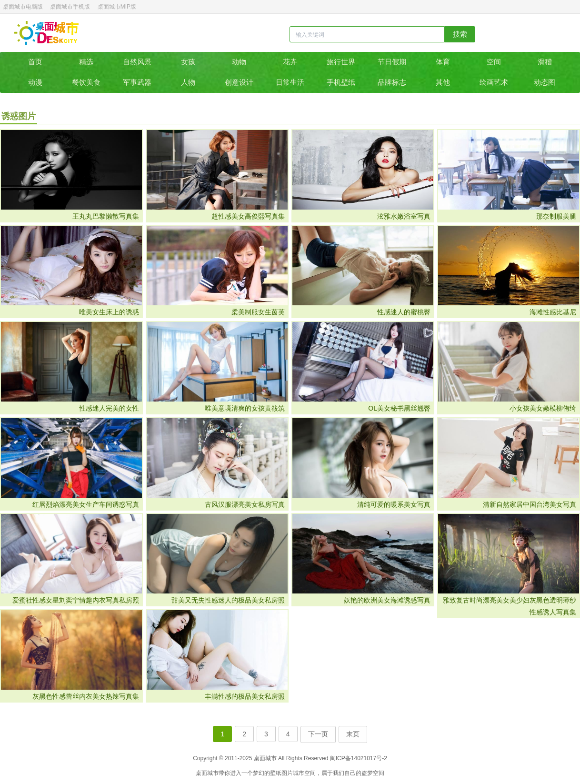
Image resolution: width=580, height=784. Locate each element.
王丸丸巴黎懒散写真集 (105, 216)
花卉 (290, 62)
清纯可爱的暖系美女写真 (393, 504)
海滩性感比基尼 (553, 312)
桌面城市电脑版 (23, 6)
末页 (353, 734)
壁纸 (275, 773)
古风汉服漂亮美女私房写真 (245, 504)
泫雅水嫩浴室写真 (403, 216)
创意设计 (239, 82)
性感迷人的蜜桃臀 (403, 312)
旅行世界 (341, 62)
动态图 (544, 82)
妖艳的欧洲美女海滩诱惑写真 (387, 600)
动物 (239, 62)
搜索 (460, 34)
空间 (494, 62)
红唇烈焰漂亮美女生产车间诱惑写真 (85, 504)
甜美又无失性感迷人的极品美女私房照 (228, 600)
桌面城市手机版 (70, 6)
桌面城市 (46, 33)
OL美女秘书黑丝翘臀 (399, 408)
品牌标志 (392, 82)
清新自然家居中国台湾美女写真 (529, 504)
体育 (443, 62)
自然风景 (137, 62)
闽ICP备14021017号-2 (358, 758)
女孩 (188, 62)
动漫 (35, 82)
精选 (86, 62)
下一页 (318, 734)
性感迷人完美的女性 (109, 408)
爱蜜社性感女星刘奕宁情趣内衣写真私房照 (75, 600)
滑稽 (545, 62)
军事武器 (137, 82)
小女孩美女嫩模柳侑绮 (543, 408)
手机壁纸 (341, 82)
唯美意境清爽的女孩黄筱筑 (245, 408)
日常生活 (290, 82)
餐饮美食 (86, 82)
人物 (188, 82)
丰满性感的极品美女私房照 (245, 696)
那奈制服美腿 (556, 216)
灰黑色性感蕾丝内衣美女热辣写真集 (85, 696)
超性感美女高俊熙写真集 (248, 216)
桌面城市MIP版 (117, 6)
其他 (443, 82)
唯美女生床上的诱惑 (109, 312)
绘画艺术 (494, 82)
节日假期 (392, 62)
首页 (35, 62)
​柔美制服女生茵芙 (258, 312)
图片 (287, 773)
